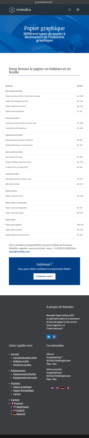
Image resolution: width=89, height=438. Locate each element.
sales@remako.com (19, 251)
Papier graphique (22, 387)
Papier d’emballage (23, 390)
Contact (15, 399)
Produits (15, 383)
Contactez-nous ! (44, 276)
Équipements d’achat (24, 374)
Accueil (15, 354)
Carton (17, 394)
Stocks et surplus (22, 364)
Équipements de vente (25, 377)
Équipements (18, 370)
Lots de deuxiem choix (25, 357)
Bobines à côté (21, 361)
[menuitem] (27, 403)
